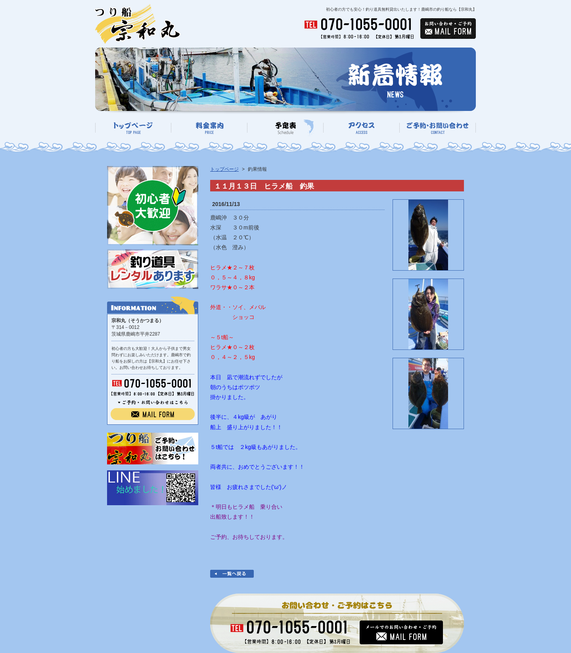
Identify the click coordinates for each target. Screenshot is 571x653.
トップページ (224, 169)
